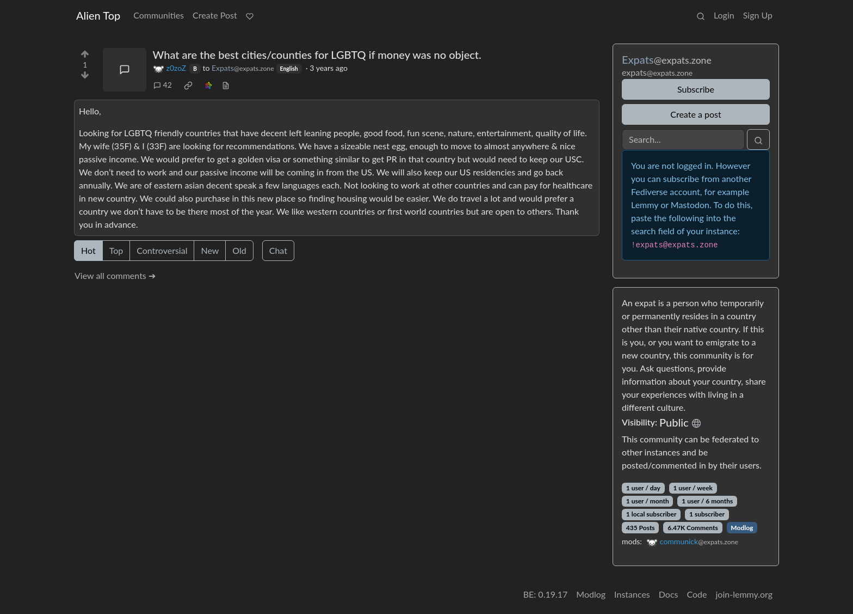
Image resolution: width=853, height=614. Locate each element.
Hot (88, 250)
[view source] (225, 84)
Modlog (742, 528)
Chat (278, 250)
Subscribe (695, 89)
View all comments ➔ (115, 275)
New (210, 250)
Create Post (215, 15)
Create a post (695, 114)
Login (724, 15)
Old (239, 250)
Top (116, 250)
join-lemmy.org (744, 594)
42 (162, 84)
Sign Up (757, 15)
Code (697, 594)
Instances (632, 594)
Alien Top (98, 15)
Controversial (162, 250)
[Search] (683, 139)
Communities (158, 15)
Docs (668, 594)
